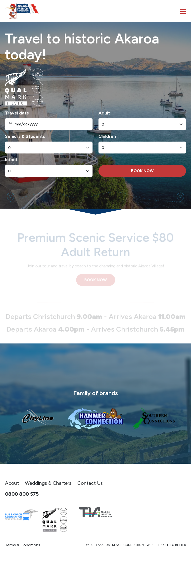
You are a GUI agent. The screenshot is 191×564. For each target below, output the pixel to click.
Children (107, 136)
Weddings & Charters (48, 483)
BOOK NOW (142, 170)
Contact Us (90, 483)
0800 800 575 (22, 494)
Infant (11, 159)
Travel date (17, 113)
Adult (104, 113)
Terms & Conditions (22, 545)
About (12, 483)
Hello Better (175, 545)
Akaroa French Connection (121, 545)
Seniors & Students (25, 136)
